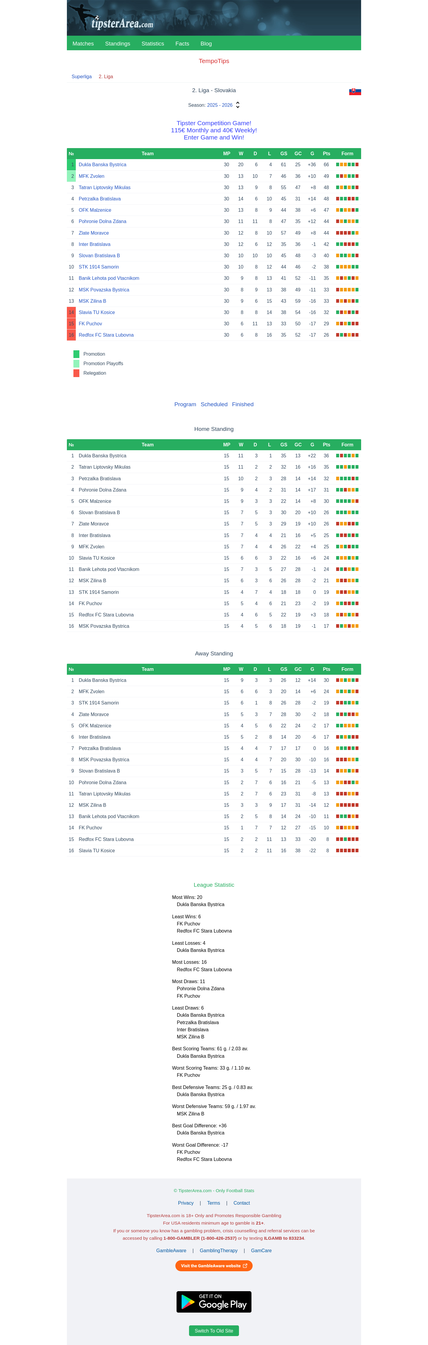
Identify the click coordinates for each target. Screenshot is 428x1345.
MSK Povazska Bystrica (104, 289)
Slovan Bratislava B (99, 255)
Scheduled (214, 404)
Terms (213, 1203)
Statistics (152, 43)
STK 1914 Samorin (99, 266)
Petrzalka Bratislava (100, 198)
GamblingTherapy (218, 1250)
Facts (182, 43)
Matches (83, 43)
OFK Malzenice (95, 210)
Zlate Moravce (94, 233)
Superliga (82, 76)
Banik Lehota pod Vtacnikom (109, 278)
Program (185, 404)
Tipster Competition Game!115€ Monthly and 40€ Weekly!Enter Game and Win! (214, 130)
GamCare (261, 1250)
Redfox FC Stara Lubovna (106, 335)
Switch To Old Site (214, 1330)
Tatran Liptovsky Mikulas (104, 187)
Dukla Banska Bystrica (102, 164)
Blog (206, 43)
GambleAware (171, 1250)
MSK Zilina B (92, 301)
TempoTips (214, 60)
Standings (117, 43)
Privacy (185, 1203)
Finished (243, 404)
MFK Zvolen (91, 176)
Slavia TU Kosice (97, 312)
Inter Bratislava (95, 244)
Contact (242, 1203)
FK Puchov (90, 323)
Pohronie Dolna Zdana (102, 221)
